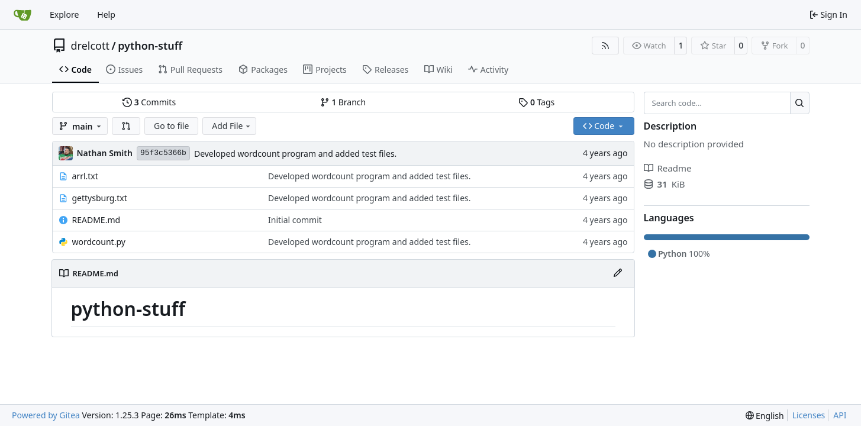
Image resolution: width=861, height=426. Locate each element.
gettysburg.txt (99, 198)
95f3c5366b (163, 153)
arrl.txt (85, 176)
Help (106, 14)
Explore (64, 14)
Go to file (171, 125)
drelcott (90, 45)
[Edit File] (617, 273)
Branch (343, 102)
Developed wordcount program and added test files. (295, 153)
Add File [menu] (232, 125)
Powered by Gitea (46, 415)
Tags (536, 102)
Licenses (808, 415)
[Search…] (800, 103)
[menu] (765, 415)
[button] (126, 126)
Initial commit (295, 219)
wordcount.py (98, 241)
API (839, 415)
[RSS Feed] (605, 45)
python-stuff (150, 45)
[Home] (22, 14)
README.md (96, 219)
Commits (149, 102)
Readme (668, 168)
